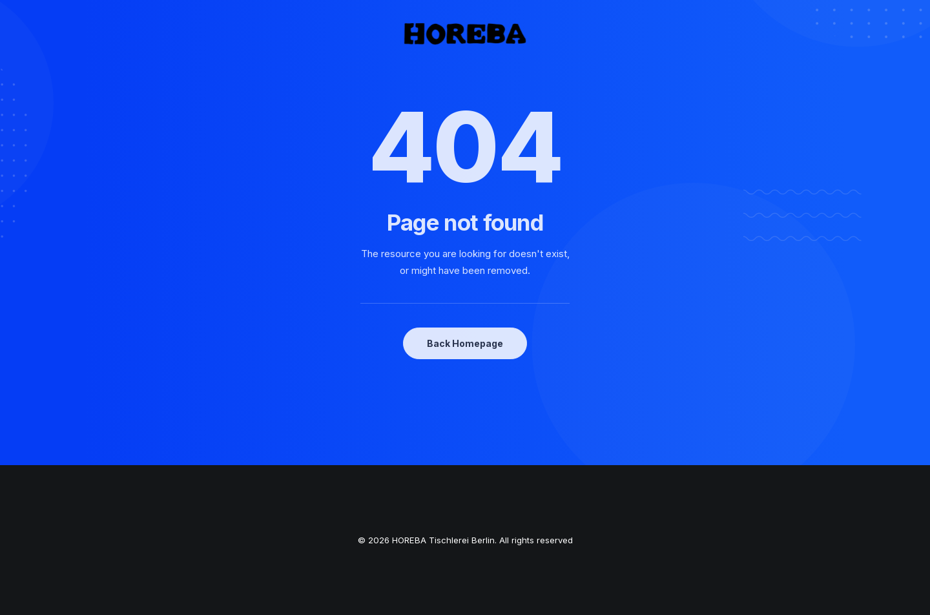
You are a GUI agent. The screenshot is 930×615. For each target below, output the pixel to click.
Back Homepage (465, 343)
